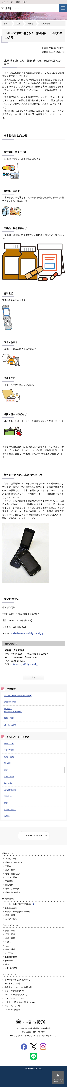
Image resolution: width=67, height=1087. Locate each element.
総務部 (30, 24)
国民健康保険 (10, 790)
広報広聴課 (45, 24)
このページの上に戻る (34, 835)
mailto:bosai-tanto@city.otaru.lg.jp (27, 633)
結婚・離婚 (9, 757)
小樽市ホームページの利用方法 (18, 987)
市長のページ (11, 859)
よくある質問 (10, 725)
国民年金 (8, 796)
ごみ (6, 770)
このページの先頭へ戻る (58, 1080)
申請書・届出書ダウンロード (18, 911)
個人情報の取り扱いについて (17, 980)
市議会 (8, 866)
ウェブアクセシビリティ (15, 998)
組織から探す (21, 2)
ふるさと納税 (11, 877)
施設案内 (9, 885)
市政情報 (9, 881)
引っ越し (8, 763)
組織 (18, 24)
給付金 (7, 816)
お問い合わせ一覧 (12, 1006)
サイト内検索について (14, 991)
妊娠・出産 (9, 743)
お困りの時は (10, 809)
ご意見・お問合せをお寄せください (20, 1002)
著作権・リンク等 (12, 983)
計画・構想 (10, 870)
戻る (34, 677)
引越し (8, 942)
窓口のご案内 (10, 702)
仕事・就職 (9, 776)
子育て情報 (9, 750)
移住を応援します (13, 874)
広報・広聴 (9, 718)
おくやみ (8, 783)
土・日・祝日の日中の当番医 (18, 695)
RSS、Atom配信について (16, 995)
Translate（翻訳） (13, 1009)
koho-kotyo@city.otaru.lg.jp (26, 664)
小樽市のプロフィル (14, 862)
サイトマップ (7, 2)
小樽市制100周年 (12, 892)
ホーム (6, 24)
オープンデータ (12, 889)
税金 (6, 803)
